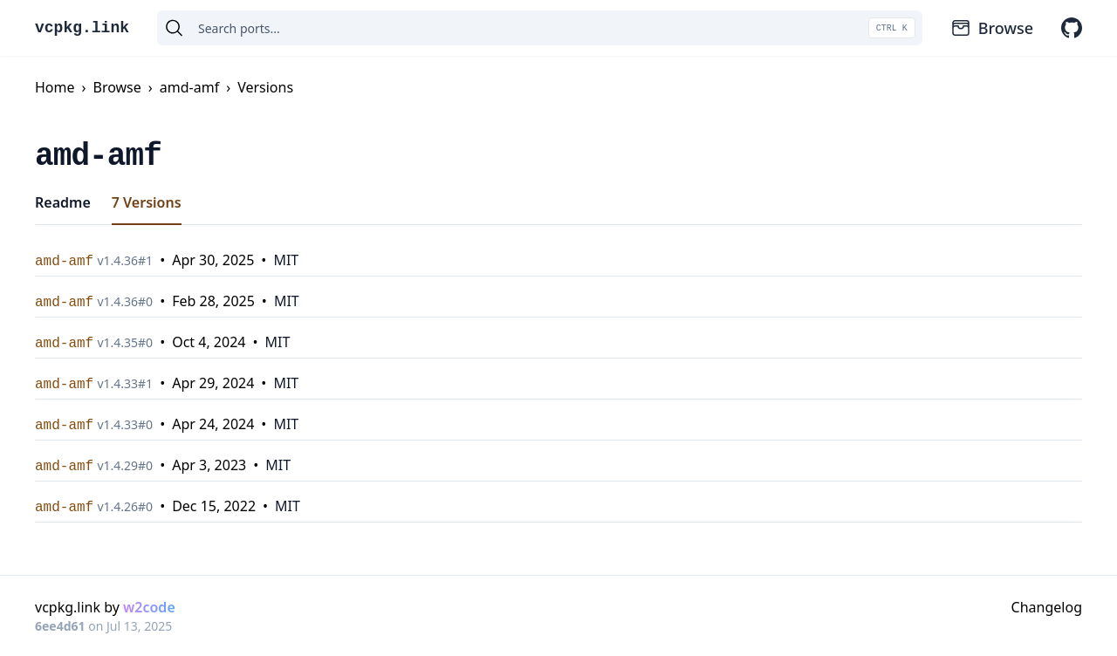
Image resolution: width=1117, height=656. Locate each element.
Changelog (1046, 607)
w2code (149, 607)
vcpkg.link (82, 28)
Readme (63, 202)
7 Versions (147, 202)
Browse (991, 27)
